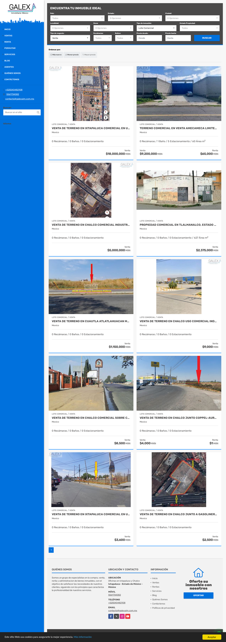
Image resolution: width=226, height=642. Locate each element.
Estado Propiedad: (187, 23)
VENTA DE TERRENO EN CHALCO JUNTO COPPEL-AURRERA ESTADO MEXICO (179, 418)
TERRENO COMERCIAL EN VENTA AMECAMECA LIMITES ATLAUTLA (179, 128)
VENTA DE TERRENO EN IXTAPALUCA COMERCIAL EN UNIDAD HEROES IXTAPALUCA (91, 128)
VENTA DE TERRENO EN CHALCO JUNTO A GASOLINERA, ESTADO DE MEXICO (179, 514)
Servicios (9, 54)
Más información (84, 637)
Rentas (155, 586)
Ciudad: (168, 13)
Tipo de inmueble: (144, 23)
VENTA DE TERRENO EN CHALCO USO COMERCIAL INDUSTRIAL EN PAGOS (179, 321)
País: (52, 13)
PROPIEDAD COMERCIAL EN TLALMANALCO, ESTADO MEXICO (179, 225)
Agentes (9, 67)
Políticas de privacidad (163, 608)
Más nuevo (56, 55)
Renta (7, 42)
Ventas (8, 35)
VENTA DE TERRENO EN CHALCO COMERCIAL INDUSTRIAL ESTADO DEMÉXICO (91, 225)
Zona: (95, 23)
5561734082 (12, 94)
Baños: (118, 33)
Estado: (111, 13)
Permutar (10, 48)
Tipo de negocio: (57, 33)
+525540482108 (13, 89)
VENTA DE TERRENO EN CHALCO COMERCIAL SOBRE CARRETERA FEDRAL (91, 418)
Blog (7, 60)
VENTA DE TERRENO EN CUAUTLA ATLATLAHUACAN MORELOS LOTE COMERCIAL (91, 321)
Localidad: (54, 23)
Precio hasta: (170, 33)
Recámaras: (98, 33)
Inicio (7, 29)
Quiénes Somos (12, 73)
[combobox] (77, 18)
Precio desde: (142, 33)
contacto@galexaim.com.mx (19, 99)
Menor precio (72, 55)
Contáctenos (11, 79)
